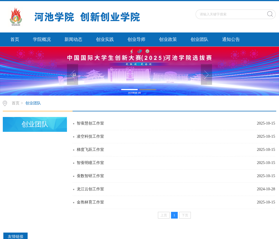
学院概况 (42, 39)
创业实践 (105, 39)
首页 (14, 39)
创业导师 (136, 39)
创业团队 (199, 39)
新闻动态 (73, 39)
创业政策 (168, 39)
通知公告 (231, 39)
